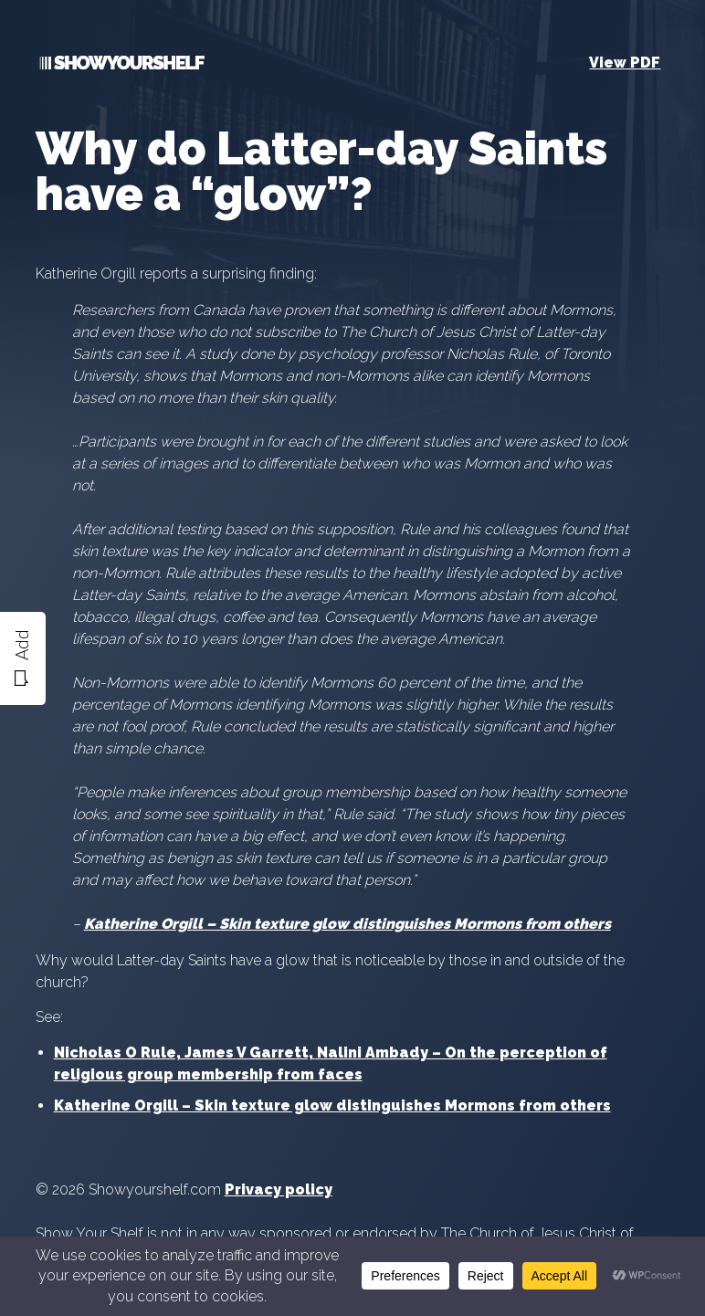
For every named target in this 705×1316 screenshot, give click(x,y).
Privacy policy (278, 1189)
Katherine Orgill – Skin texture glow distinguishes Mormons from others (332, 1105)
